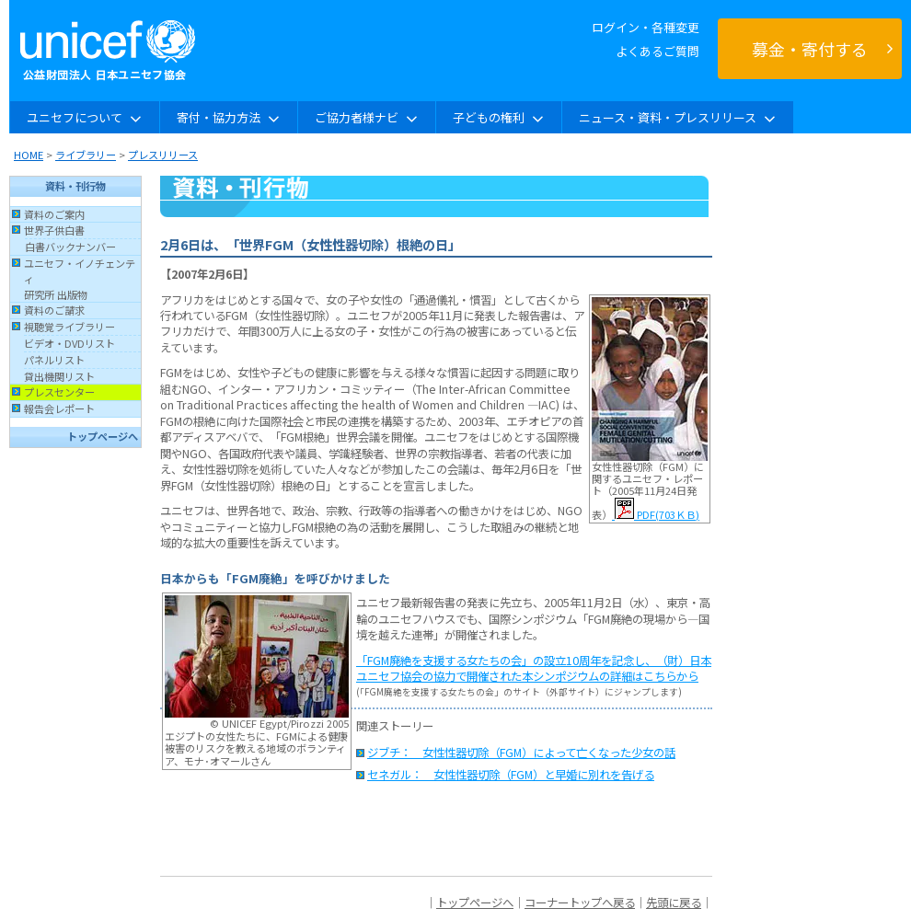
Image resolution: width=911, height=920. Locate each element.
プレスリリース (163, 154)
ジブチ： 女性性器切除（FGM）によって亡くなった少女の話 (521, 752)
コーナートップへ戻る (580, 902)
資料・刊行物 (75, 185)
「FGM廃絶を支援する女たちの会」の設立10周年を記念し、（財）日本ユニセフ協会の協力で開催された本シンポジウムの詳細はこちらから (533, 668)
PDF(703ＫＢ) (655, 514)
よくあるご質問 (657, 51)
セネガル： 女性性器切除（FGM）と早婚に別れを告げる (510, 774)
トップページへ (102, 436)
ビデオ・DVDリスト (69, 343)
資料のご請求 (54, 310)
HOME (28, 154)
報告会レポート (59, 408)
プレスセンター (59, 392)
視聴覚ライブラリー (69, 326)
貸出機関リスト (59, 376)
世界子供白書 (54, 230)
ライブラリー (85, 154)
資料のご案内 (54, 214)
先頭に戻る (673, 902)
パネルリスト (54, 359)
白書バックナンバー (70, 246)
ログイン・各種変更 (645, 27)
